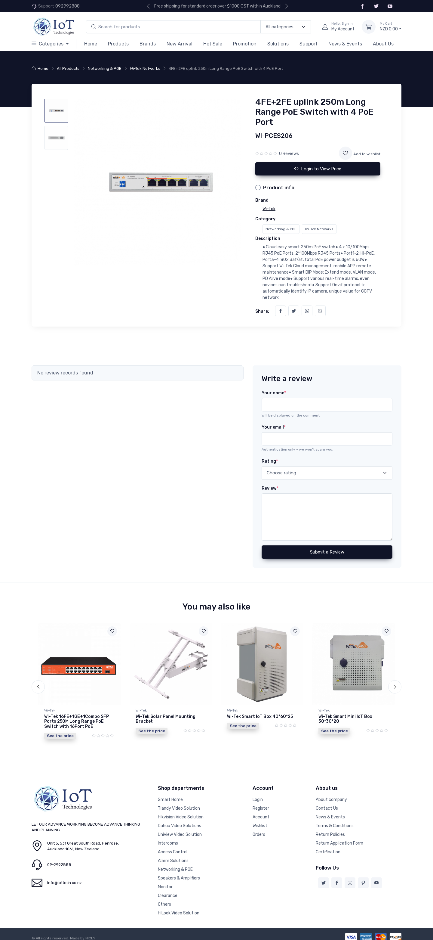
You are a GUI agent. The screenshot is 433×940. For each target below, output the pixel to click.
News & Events (345, 44)
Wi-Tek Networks (145, 68)
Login (258, 795)
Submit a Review (327, 552)
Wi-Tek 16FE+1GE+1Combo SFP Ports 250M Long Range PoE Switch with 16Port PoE (76, 721)
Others (164, 899)
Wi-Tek (49, 710)
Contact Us (327, 803)
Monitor (165, 882)
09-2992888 (59, 860)
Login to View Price (317, 169)
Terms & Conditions (335, 821)
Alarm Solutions (173, 856)
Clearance (167, 891)
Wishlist (260, 821)
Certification (328, 847)
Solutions (278, 44)
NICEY (90, 934)
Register (261, 803)
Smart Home (170, 795)
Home (90, 44)
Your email (274, 427)
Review (270, 488)
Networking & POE (104, 68)
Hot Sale (212, 44)
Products (118, 44)
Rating (270, 461)
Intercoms (168, 838)
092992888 (67, 6)
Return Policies (330, 830)
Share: (262, 311)
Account (261, 812)
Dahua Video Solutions (179, 821)
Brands (148, 44)
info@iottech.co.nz (64, 878)
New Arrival (179, 44)
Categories (48, 44)
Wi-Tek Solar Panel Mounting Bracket (165, 719)
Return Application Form (339, 838)
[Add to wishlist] (345, 153)
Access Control (172, 847)
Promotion (244, 44)
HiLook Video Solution (178, 908)
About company (331, 795)
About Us (383, 44)
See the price (60, 735)
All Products (68, 68)
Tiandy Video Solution (179, 803)
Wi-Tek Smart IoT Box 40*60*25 (260, 716)
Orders (259, 830)
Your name (274, 393)
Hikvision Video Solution (181, 812)
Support (308, 44)
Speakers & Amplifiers (179, 873)
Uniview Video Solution (180, 830)
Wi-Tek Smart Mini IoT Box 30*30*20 (345, 719)
